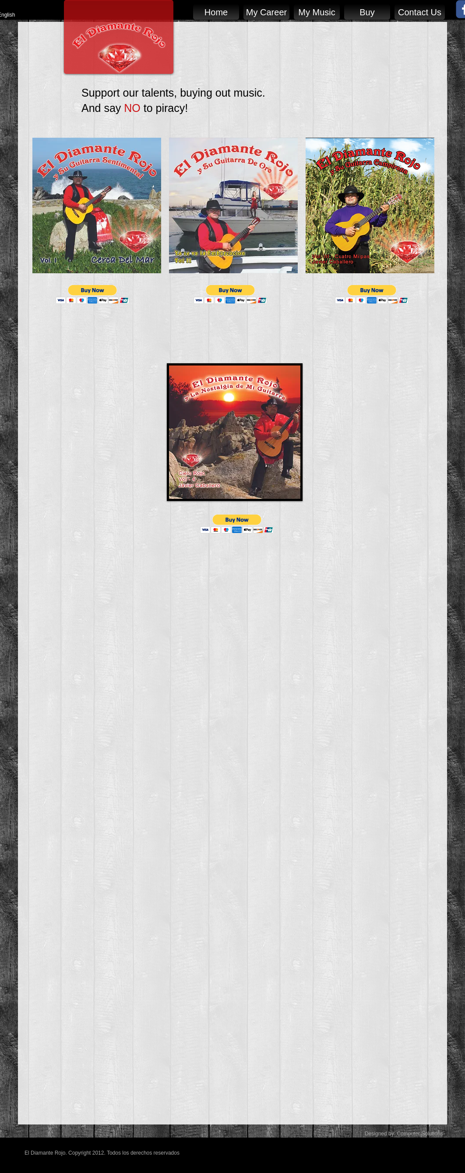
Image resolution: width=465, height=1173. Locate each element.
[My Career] (266, 12)
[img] (96, 223)
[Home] (216, 12)
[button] (92, 294)
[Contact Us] (420, 12)
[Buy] (367, 12)
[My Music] (317, 12)
